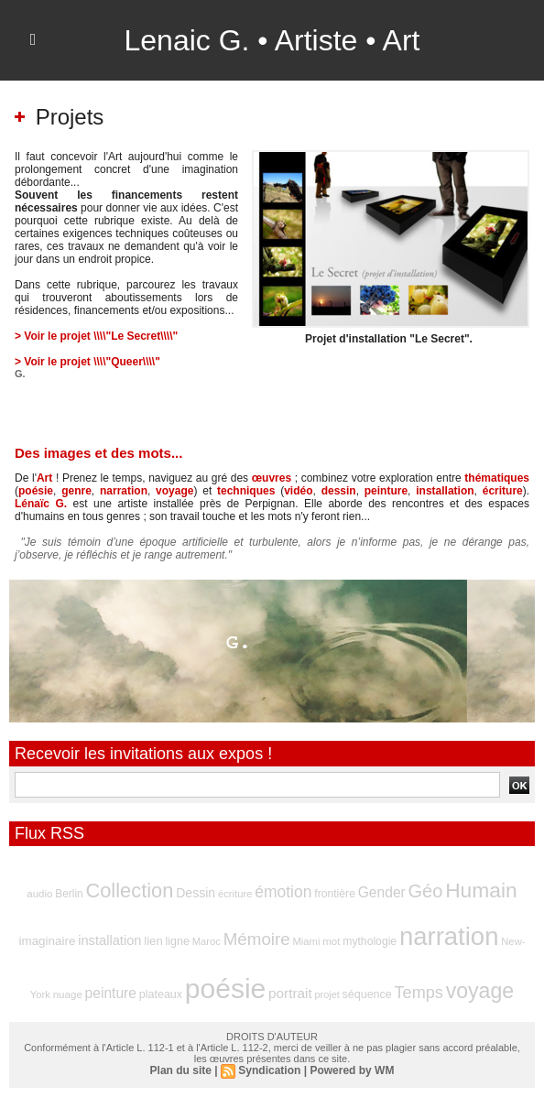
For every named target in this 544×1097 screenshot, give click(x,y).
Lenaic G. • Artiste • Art (272, 40)
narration (123, 490)
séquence (367, 994)
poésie (35, 490)
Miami (306, 941)
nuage (67, 994)
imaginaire (46, 941)
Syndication (269, 1070)
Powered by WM (352, 1070)
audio (39, 893)
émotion (283, 892)
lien (153, 941)
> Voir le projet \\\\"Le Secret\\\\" (96, 336)
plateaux (160, 994)
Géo (425, 891)
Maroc (206, 941)
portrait (290, 993)
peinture (386, 490)
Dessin (195, 892)
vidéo (298, 490)
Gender (382, 892)
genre (76, 490)
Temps (419, 992)
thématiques (496, 478)
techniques (246, 490)
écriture (503, 490)
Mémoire (256, 939)
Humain (481, 890)
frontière (334, 893)
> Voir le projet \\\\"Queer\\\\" (87, 361)
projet (326, 994)
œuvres (271, 478)
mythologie (370, 941)
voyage (174, 490)
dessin (338, 490)
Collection (129, 890)
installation (444, 490)
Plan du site (181, 1070)
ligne (177, 941)
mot (331, 941)
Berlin (68, 893)
